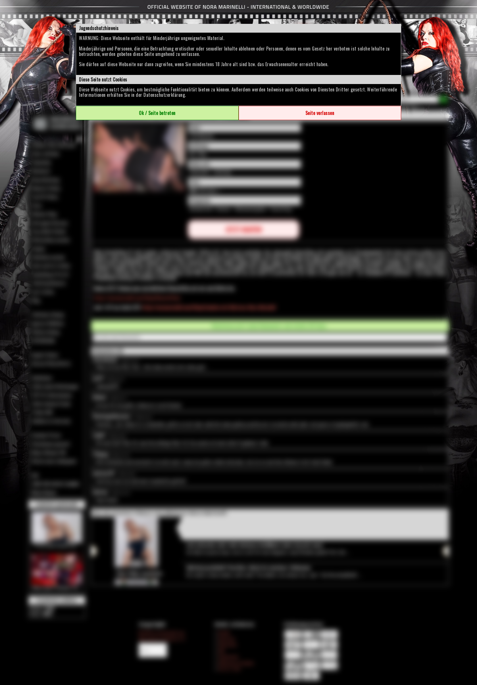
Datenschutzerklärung (164, 94)
